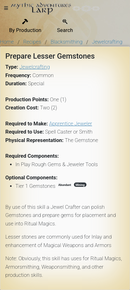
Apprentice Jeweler (70, 124)
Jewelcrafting (107, 42)
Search (65, 26)
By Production (25, 26)
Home (7, 42)
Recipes (32, 42)
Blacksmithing (67, 42)
